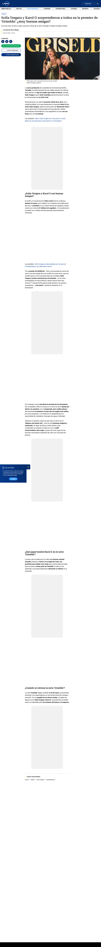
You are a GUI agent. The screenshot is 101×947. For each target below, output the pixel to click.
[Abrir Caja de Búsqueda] (97, 3)
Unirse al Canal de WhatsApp (11, 46)
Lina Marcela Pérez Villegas (11, 30)
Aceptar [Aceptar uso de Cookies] (13, 479)
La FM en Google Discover (11, 55)
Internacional (60, 9)
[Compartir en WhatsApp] (10, 41)
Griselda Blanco (50, 779)
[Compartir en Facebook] (2, 41)
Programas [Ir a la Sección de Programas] (88, 3)
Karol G (27, 779)
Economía (47, 9)
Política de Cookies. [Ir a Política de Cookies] (12, 475)
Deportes (85, 9)
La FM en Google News (11, 50)
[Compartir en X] (6, 41)
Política (19, 9)
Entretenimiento (33, 9)
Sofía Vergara (40, 779)
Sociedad (97, 9)
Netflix (33, 779)
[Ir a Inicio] (6, 3)
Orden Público (6, 9)
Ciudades (74, 9)
